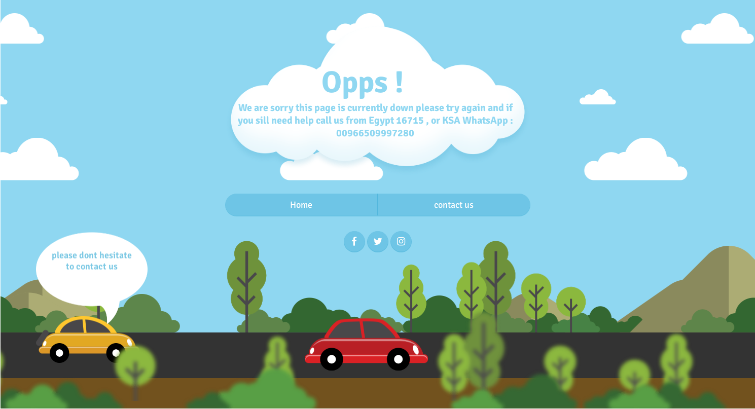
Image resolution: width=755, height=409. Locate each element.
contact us (454, 204)
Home (301, 204)
